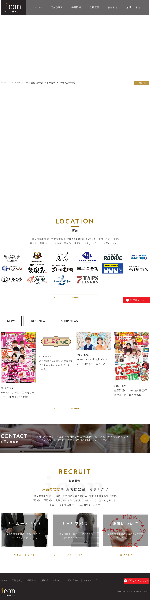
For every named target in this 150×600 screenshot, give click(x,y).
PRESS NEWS (38, 321)
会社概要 (94, 7)
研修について (125, 555)
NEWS (11, 321)
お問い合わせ (133, 7)
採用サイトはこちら (135, 580)
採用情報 (76, 7)
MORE (142, 82)
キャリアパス (75, 555)
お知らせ (112, 7)
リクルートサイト (24, 555)
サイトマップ (90, 580)
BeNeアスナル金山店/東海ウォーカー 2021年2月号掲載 (45, 82)
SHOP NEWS (69, 321)
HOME (38, 7)
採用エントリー (138, 300)
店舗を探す (57, 7)
